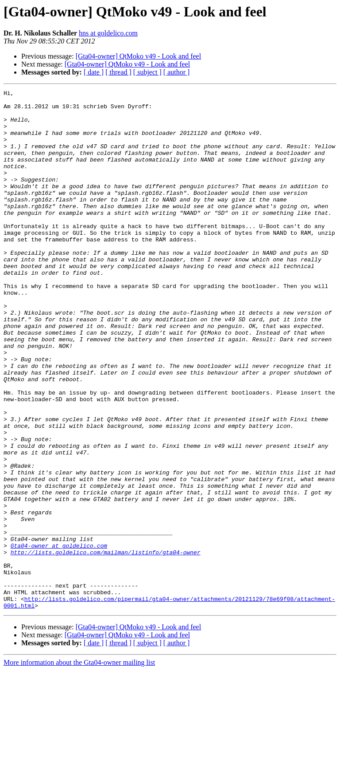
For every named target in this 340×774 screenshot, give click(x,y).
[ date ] (94, 72)
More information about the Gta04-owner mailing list (79, 766)
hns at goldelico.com (108, 33)
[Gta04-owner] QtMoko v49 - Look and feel (138, 56)
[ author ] (176, 72)
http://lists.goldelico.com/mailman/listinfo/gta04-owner (106, 645)
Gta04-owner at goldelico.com (59, 637)
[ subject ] (147, 72)
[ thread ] (118, 72)
